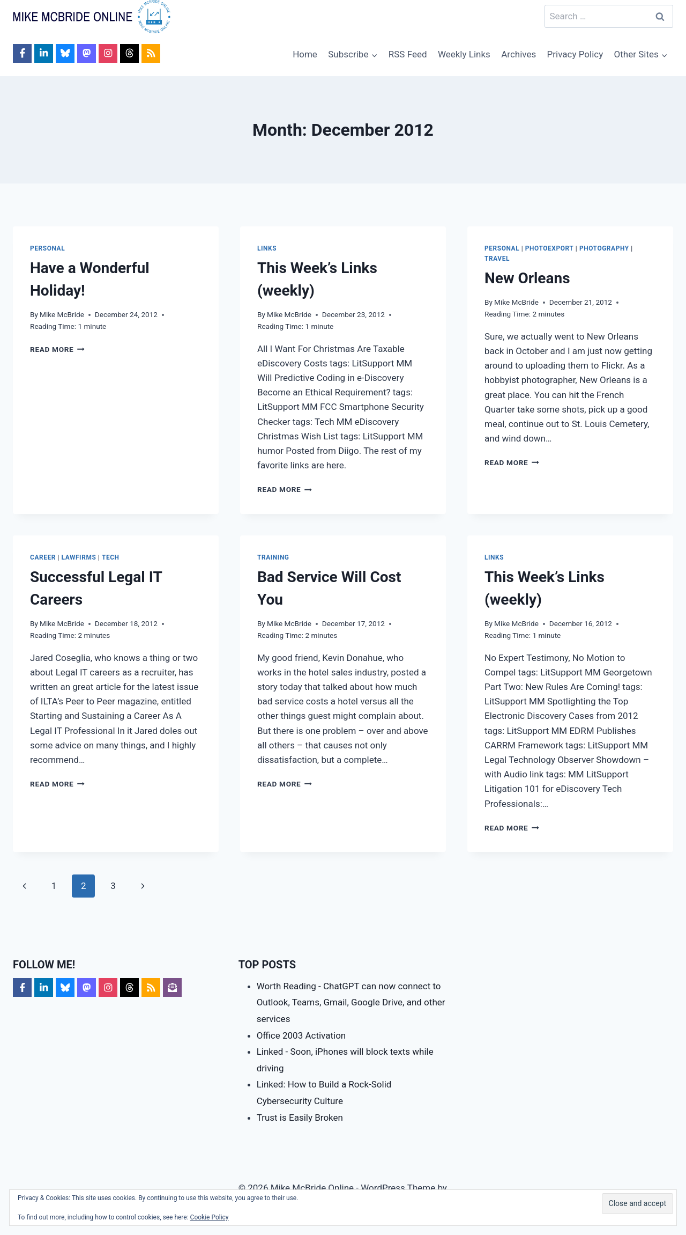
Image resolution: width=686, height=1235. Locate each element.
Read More (57, 349)
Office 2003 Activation (301, 1035)
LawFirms (79, 557)
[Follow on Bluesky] (65, 53)
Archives (518, 54)
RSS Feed (408, 54)
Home (305, 54)
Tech (111, 557)
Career (43, 557)
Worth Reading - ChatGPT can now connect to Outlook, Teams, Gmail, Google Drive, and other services (351, 1002)
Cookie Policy (209, 1217)
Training (273, 557)
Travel (497, 258)
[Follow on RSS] (150, 53)
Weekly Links (464, 54)
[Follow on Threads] (129, 53)
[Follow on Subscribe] (172, 987)
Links (267, 248)
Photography (604, 248)
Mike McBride (62, 314)
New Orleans (527, 278)
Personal (47, 248)
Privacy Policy (575, 54)
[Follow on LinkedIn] (43, 53)
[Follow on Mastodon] (86, 53)
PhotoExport (549, 248)
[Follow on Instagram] (108, 53)
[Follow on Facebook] (22, 53)
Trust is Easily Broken (300, 1117)
